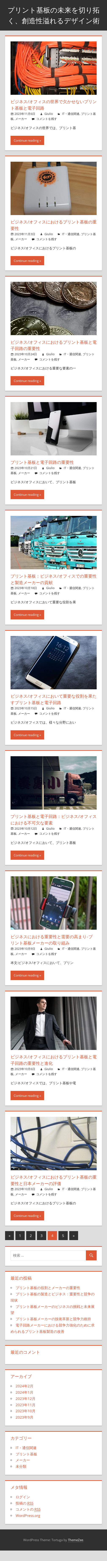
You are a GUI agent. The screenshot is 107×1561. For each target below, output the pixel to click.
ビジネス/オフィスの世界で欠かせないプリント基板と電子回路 (52, 115)
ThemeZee (75, 1550)
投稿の (24, 1513)
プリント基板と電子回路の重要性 (46, 472)
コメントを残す (46, 129)
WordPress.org (28, 1526)
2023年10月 (25, 1421)
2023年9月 (24, 1427)
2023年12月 (25, 1409)
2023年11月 (25, 1415)
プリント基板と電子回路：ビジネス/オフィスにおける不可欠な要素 (52, 830)
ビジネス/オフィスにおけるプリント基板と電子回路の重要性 (53, 356)
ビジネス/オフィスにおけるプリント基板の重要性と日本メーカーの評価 (53, 1190)
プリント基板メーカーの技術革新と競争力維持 (53, 1329)
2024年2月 (24, 1396)
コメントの (28, 1520)
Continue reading (26, 151)
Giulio (49, 124)
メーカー (21, 129)
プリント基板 (26, 1464)
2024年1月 (24, 1402)
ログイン (23, 1507)
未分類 (21, 1476)
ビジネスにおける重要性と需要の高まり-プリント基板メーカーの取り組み (51, 950)
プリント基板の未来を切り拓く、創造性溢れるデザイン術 (53, 20)
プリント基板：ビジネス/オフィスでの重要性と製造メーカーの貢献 (52, 589)
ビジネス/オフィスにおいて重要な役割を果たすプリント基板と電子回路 (52, 710)
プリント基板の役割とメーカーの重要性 (48, 1298)
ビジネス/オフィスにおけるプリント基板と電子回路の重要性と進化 (53, 1070)
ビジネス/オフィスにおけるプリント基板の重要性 (53, 235)
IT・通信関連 (70, 124)
